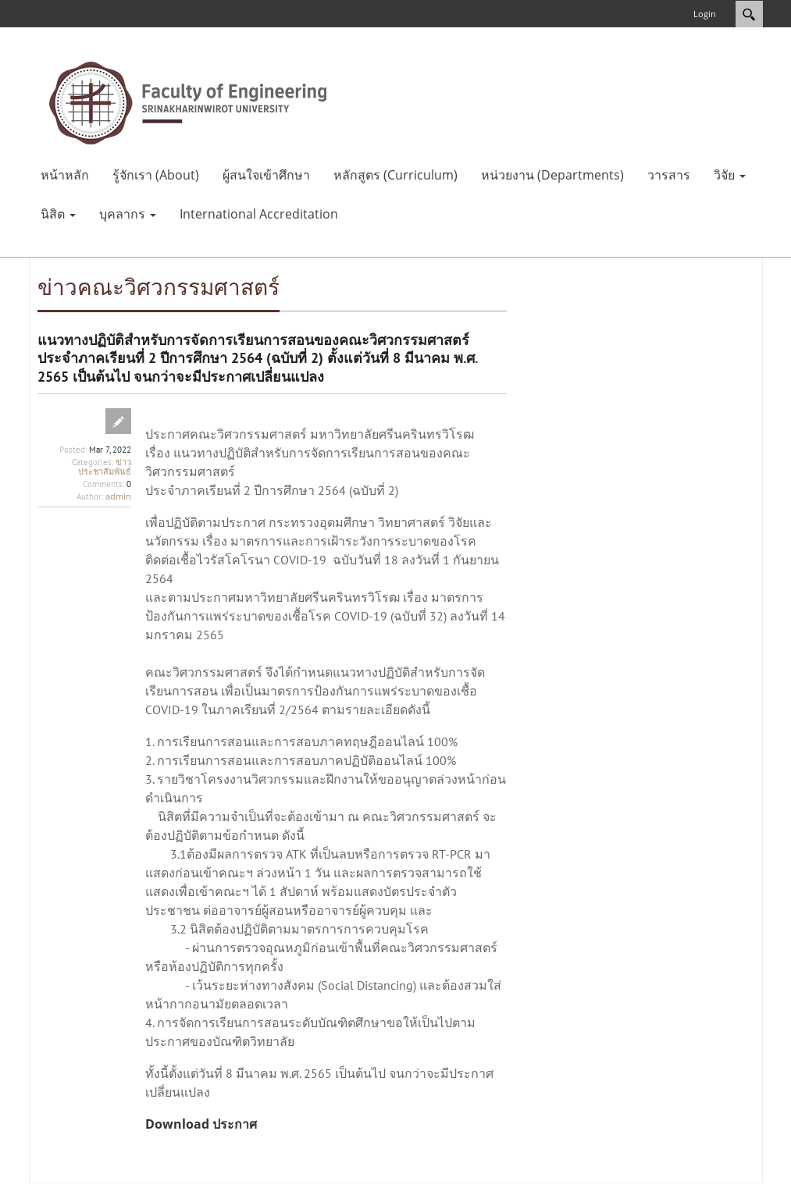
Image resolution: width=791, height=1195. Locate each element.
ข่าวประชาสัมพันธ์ (104, 466)
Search (749, 14)
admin (118, 496)
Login (704, 14)
